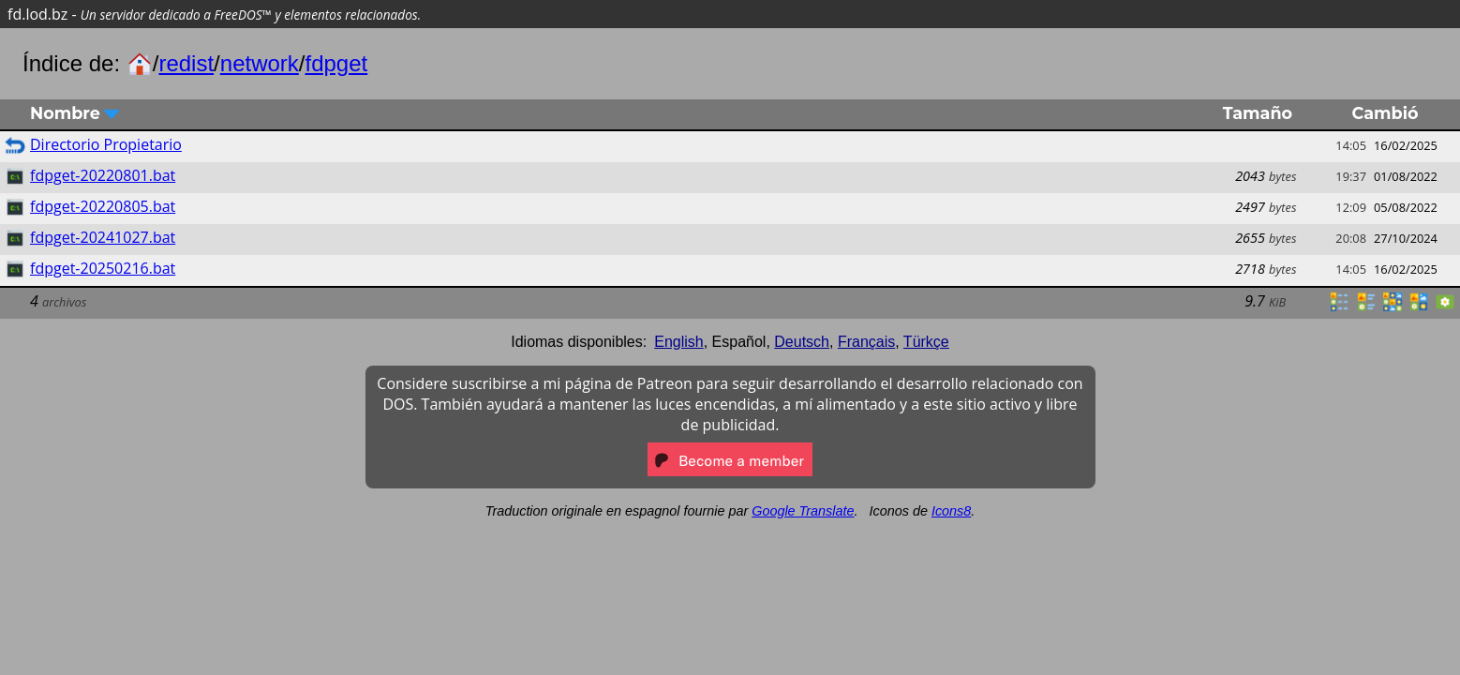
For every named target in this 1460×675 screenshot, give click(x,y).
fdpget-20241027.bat (102, 237)
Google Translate (803, 510)
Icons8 (951, 510)
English (678, 342)
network (259, 63)
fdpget (336, 63)
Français (866, 342)
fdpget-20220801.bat (102, 175)
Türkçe (926, 342)
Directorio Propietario (106, 144)
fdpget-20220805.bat (102, 206)
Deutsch (801, 342)
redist (186, 63)
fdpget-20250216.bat (102, 268)
